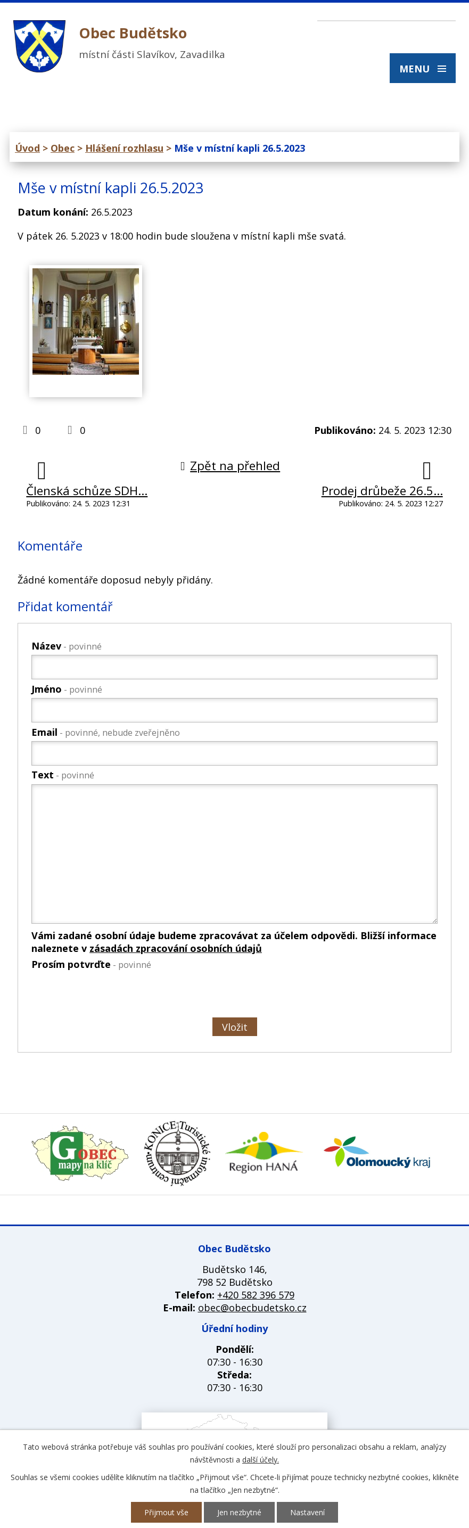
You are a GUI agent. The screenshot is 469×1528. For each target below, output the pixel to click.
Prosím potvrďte (91, 964)
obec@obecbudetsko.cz (252, 1307)
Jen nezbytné (239, 1512)
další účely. (260, 1460)
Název (66, 645)
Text (62, 774)
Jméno (66, 689)
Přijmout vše (166, 1512)
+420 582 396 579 (255, 1294)
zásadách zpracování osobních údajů (175, 948)
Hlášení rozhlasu (124, 148)
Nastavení (307, 1512)
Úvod (27, 148)
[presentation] (111, 995)
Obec (63, 148)
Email (105, 732)
